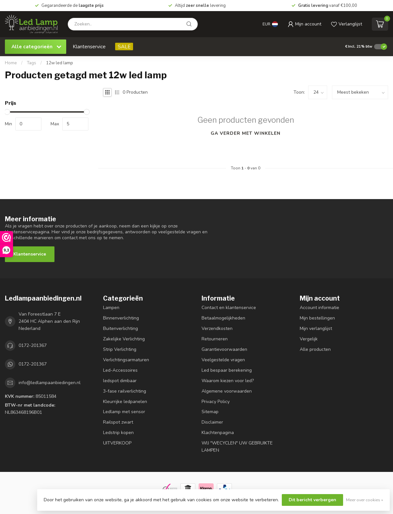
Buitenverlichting (120, 328)
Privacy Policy (216, 401)
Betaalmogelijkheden (223, 318)
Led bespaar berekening (227, 370)
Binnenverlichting (121, 318)
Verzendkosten (217, 328)
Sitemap (210, 412)
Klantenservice (89, 46)
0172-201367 (33, 345)
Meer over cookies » (364, 500)
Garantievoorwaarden (224, 349)
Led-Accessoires (120, 370)
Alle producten (315, 349)
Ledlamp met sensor (124, 412)
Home (11, 63)
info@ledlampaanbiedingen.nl (50, 383)
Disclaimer (212, 422)
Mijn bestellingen (317, 318)
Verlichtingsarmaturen (126, 360)
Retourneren (215, 339)
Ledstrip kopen (118, 432)
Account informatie (319, 307)
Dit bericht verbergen (312, 500)
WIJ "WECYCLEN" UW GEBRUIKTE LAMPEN (237, 446)
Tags (31, 63)
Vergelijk (309, 339)
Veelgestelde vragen (223, 360)
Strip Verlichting (119, 349)
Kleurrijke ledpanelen (125, 401)
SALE (124, 46)
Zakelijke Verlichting (124, 339)
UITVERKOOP (117, 443)
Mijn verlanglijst (316, 328)
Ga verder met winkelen (245, 133)
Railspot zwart (118, 422)
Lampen (111, 307)
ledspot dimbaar (120, 381)
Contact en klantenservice (229, 307)
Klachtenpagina (218, 432)
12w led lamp (59, 63)
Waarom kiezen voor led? (228, 381)
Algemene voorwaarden (227, 391)
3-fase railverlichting (124, 391)
